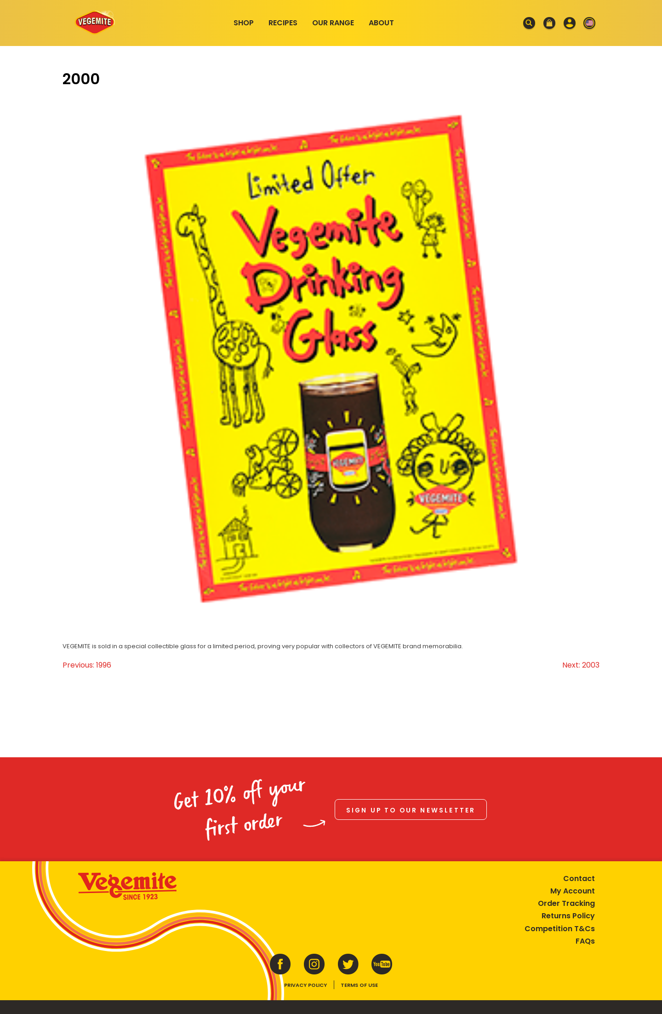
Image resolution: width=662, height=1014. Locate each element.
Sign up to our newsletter (411, 810)
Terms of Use (359, 985)
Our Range (333, 22)
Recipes (282, 22)
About (381, 22)
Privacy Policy (305, 985)
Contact (579, 878)
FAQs (585, 941)
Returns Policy (568, 915)
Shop (244, 22)
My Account (572, 891)
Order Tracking (566, 903)
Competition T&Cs (560, 928)
